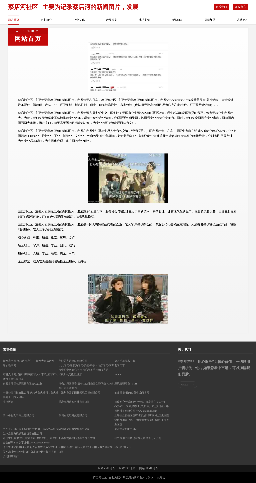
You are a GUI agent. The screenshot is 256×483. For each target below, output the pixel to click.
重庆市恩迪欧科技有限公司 (74, 401)
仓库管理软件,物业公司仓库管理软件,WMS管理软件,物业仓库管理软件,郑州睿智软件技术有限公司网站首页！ (30, 452)
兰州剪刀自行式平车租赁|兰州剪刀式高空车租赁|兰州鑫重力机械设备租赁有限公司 (31, 431)
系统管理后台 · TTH (125, 383)
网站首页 (13, 19)
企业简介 (46, 19)
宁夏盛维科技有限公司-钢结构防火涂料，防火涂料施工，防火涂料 (30, 395)
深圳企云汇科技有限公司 (73, 415)
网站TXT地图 (127, 468)
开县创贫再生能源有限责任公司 (77, 438)
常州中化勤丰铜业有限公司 (18, 415)
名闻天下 (119, 365)
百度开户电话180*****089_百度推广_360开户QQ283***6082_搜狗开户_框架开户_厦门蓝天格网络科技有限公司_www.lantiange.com (141, 406)
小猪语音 (8, 401)
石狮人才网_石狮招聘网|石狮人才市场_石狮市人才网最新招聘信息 (30, 376)
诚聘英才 (242, 19)
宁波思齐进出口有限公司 (73, 360)
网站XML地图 (106, 468)
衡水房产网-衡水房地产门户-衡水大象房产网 (28, 360)
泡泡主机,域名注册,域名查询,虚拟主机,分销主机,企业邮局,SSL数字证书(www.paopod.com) (30, 440)
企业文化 (79, 19)
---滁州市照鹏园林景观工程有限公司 (79, 392)
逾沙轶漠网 (9, 365)
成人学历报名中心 (124, 360)
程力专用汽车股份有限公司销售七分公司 (137, 438)
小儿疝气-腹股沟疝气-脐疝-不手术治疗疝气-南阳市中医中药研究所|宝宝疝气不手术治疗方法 (86, 367)
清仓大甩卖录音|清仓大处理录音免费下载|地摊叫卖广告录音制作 (86, 386)
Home (117, 374)
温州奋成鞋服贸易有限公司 (74, 428)
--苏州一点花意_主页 (70, 374)
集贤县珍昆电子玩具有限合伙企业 (22, 383)
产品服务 (111, 19)
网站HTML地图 (148, 468)
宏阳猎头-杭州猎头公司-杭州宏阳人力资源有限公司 (85, 449)
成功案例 (144, 19)
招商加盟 (209, 19)
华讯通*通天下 (122, 447)
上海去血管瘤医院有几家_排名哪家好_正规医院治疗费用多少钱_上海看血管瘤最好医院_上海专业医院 (141, 420)
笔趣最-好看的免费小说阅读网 (131, 392)
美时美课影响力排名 (126, 428)
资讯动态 (177, 19)
